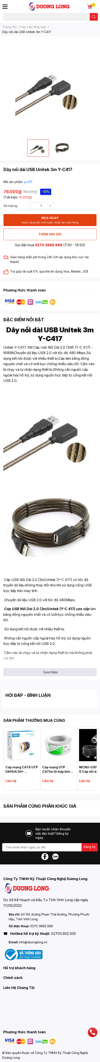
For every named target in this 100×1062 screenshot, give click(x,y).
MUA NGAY (50, 220)
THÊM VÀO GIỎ (50, 234)
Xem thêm (50, 672)
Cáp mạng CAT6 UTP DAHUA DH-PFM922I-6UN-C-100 (22, 771)
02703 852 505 (63, 933)
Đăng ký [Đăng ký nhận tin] (90, 847)
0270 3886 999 (48, 245)
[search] (94, 17)
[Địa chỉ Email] (50, 847)
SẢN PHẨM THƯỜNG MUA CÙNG (34, 720)
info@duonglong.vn (33, 942)
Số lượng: (10, 206)
